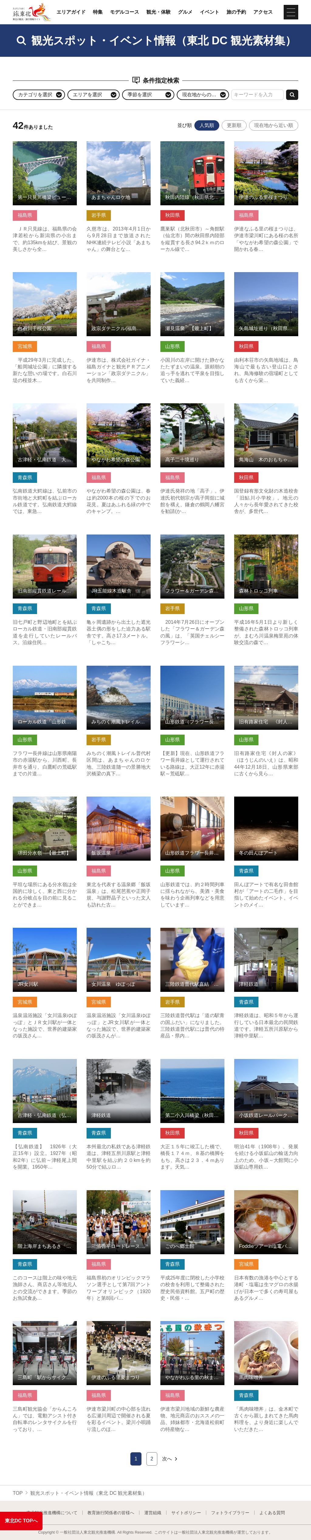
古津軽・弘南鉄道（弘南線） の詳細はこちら (45, 1064)
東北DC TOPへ (21, 1520)
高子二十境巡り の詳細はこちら (192, 409)
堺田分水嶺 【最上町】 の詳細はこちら (45, 802)
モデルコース (124, 12)
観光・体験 (158, 12)
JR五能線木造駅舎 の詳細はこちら (119, 540)
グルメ (185, 12)
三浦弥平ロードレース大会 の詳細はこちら (119, 1195)
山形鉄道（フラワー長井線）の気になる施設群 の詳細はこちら (192, 674)
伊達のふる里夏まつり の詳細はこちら (119, 1326)
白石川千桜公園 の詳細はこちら (45, 277)
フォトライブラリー (230, 1513)
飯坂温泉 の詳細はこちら (114, 799)
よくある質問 (272, 1513)
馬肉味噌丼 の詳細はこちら (264, 1324)
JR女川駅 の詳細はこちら (41, 930)
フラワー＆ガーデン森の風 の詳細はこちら (192, 540)
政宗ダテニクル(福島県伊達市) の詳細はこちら (119, 277)
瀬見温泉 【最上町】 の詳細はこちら (192, 277)
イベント (209, 12)
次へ (170, 1458)
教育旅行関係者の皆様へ (110, 1513)
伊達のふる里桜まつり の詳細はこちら (266, 147)
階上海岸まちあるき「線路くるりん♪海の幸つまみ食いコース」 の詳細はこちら (45, 1198)
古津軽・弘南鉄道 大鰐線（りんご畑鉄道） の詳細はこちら (45, 412)
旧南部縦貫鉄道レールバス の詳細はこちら (45, 540)
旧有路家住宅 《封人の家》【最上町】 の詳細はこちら (266, 671)
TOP (18, 1493)
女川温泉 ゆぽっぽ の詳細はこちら (119, 933)
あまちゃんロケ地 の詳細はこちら (119, 147)
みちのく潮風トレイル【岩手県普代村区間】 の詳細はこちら (119, 674)
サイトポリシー (186, 1513)
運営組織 (152, 1513)
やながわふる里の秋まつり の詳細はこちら (192, 1326)
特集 (98, 12)
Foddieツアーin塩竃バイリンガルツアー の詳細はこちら (266, 1195)
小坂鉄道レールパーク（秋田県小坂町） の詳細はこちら (266, 1064)
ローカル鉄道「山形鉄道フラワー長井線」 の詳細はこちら (45, 674)
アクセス (263, 12)
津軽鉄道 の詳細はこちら (261, 930)
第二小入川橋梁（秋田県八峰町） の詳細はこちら (192, 1064)
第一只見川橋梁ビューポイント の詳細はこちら (45, 147)
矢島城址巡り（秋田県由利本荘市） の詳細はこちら (266, 277)
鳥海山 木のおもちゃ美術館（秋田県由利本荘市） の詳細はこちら (266, 412)
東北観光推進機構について (51, 1513)
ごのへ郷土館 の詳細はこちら (192, 1195)
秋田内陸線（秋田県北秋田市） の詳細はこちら (192, 147)
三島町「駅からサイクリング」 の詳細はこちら (45, 1326)
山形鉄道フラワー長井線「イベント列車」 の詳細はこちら (192, 805)
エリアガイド (71, 12)
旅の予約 (236, 12)
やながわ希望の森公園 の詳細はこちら (119, 409)
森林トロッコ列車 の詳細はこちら (266, 540)
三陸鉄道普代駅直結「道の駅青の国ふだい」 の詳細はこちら (192, 936)
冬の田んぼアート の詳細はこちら (266, 802)
